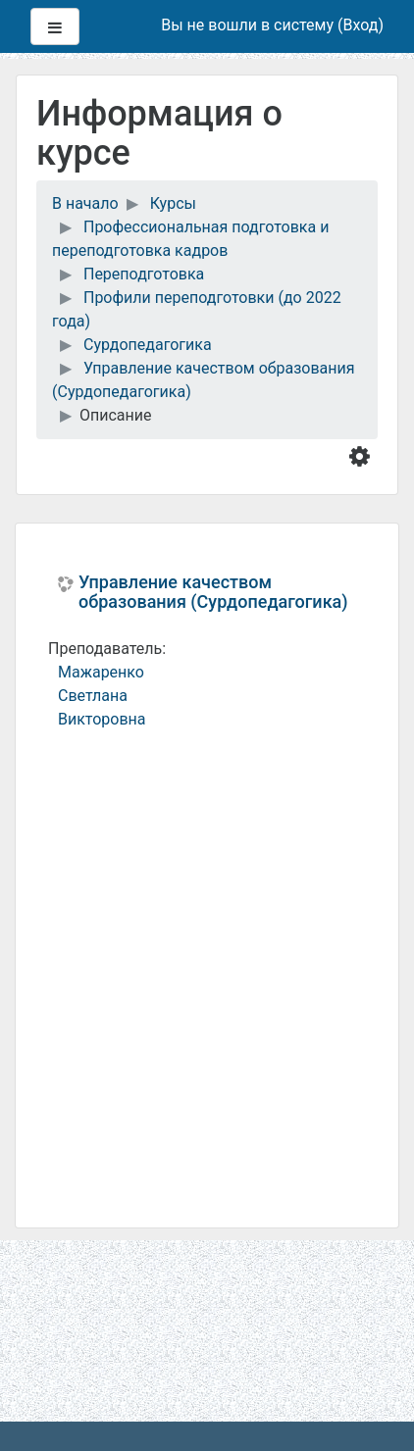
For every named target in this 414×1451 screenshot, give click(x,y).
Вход (360, 25)
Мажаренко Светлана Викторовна (102, 695)
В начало (85, 203)
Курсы (173, 203)
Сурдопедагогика (147, 344)
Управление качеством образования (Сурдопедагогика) (213, 592)
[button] (363, 454)
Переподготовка (143, 274)
